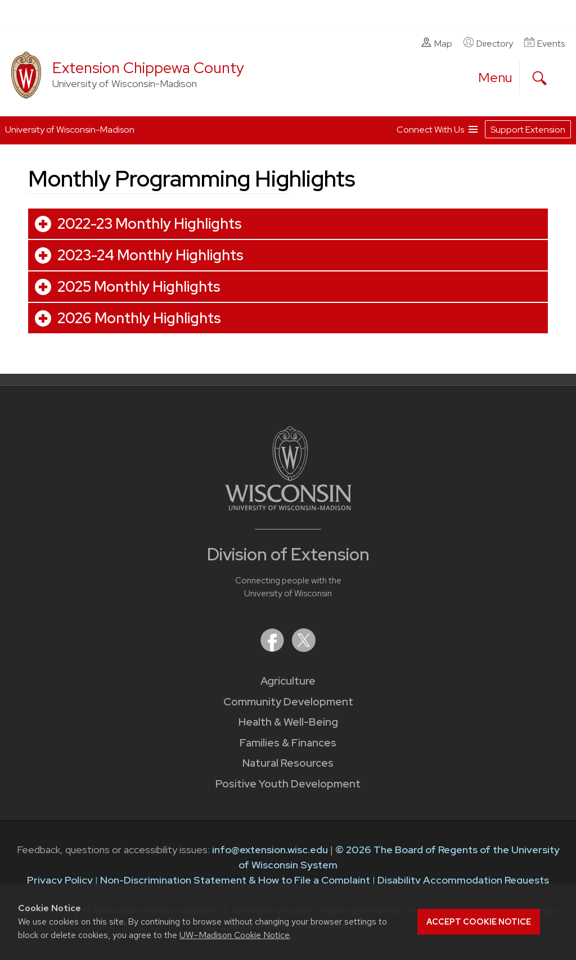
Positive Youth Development (288, 784)
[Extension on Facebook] (273, 648)
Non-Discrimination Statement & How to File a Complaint (235, 879)
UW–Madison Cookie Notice (234, 935)
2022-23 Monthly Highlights (149, 223)
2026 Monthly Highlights (139, 318)
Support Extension (527, 129)
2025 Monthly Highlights (138, 286)
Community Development (288, 702)
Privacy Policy (60, 879)
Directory (488, 43)
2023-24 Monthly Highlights (150, 255)
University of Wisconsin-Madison (69, 129)
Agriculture (288, 681)
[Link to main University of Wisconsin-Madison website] (288, 507)
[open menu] (495, 77)
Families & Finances (288, 743)
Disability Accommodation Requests (463, 879)
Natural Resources (288, 763)
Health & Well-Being (288, 722)
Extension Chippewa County (148, 68)
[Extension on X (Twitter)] (304, 648)
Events (544, 43)
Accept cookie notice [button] (478, 921)
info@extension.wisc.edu (270, 849)
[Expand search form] (539, 78)
